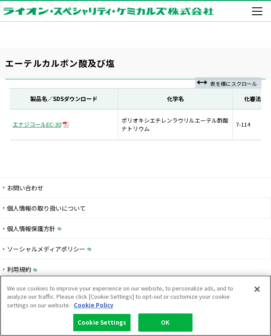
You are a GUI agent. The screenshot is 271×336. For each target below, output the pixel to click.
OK (165, 323)
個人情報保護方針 (67, 228)
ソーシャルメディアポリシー (82, 248)
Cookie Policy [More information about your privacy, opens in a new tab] (93, 305)
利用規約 (55, 269)
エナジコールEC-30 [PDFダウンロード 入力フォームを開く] (41, 124)
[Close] (257, 289)
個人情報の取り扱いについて (46, 208)
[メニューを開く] (259, 11)
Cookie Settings (102, 323)
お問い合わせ (25, 187)
